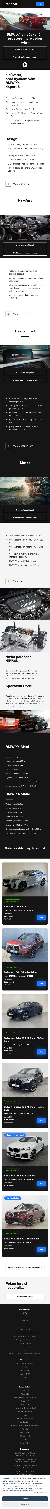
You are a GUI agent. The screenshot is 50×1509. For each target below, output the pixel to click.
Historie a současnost (25, 1363)
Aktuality (25, 1367)
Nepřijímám (25, 1504)
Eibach (25, 1439)
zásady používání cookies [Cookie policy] (20, 1486)
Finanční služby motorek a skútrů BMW (25, 1425)
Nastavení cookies (24, 1343)
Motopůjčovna (25, 1432)
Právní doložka (25, 1329)
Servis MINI (25, 1404)
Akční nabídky (25, 1370)
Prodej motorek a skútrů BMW (25, 1397)
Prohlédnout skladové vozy (25, 57)
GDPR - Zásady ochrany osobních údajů (25, 1333)
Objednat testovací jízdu (25, 49)
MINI (25, 1316)
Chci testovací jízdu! (25, 245)
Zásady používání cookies (25, 1340)
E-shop (25, 1415)
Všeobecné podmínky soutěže (25, 1336)
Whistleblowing (25, 1347)
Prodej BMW (25, 1390)
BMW (25, 1313)
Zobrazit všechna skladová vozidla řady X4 (25, 1268)
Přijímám (25, 1499)
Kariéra (25, 1377)
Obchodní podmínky (25, 1326)
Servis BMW (25, 1401)
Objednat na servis (25, 1411)
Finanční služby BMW (25, 1418)
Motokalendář (25, 1436)
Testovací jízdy (25, 1443)
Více (41, 917)
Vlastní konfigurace (25, 1297)
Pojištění (25, 1429)
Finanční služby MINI (25, 1422)
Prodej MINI (25, 1394)
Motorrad (25, 1320)
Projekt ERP (25, 1350)
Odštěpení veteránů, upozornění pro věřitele (25, 1354)
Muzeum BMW (25, 1374)
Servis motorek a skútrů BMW (25, 1408)
